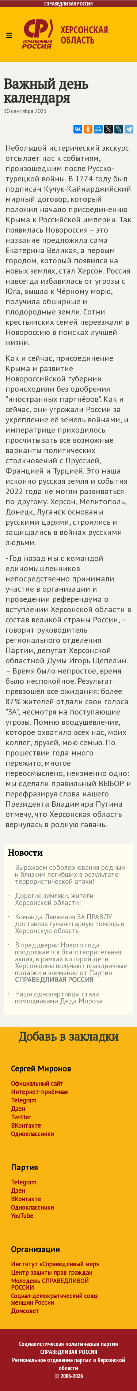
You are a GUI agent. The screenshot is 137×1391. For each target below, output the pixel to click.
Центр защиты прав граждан (51, 1272)
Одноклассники (32, 1134)
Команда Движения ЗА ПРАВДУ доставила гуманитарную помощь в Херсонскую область (66, 924)
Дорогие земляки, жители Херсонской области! (51, 899)
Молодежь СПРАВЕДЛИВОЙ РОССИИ (50, 1284)
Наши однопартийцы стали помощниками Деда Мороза (55, 998)
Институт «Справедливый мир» (55, 1264)
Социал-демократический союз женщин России (54, 1299)
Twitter (21, 1117)
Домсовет (25, 1311)
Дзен (18, 1108)
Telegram (23, 1100)
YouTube (22, 1216)
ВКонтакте (26, 1125)
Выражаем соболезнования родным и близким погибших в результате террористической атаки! (67, 875)
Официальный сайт (37, 1083)
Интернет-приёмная (39, 1092)
